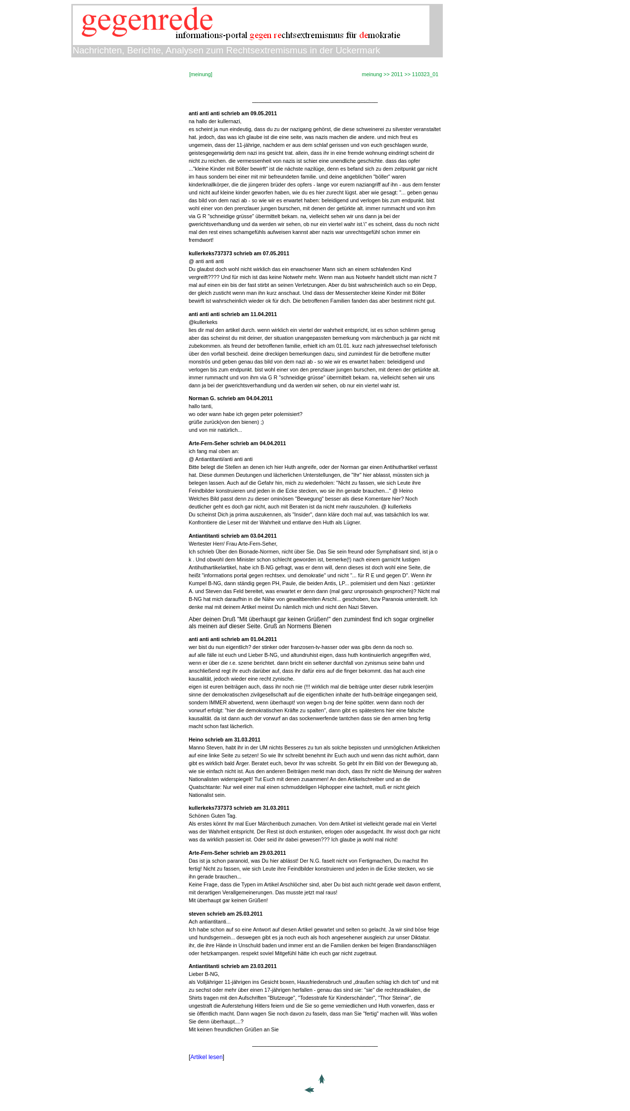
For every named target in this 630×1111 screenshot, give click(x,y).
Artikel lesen (206, 1057)
